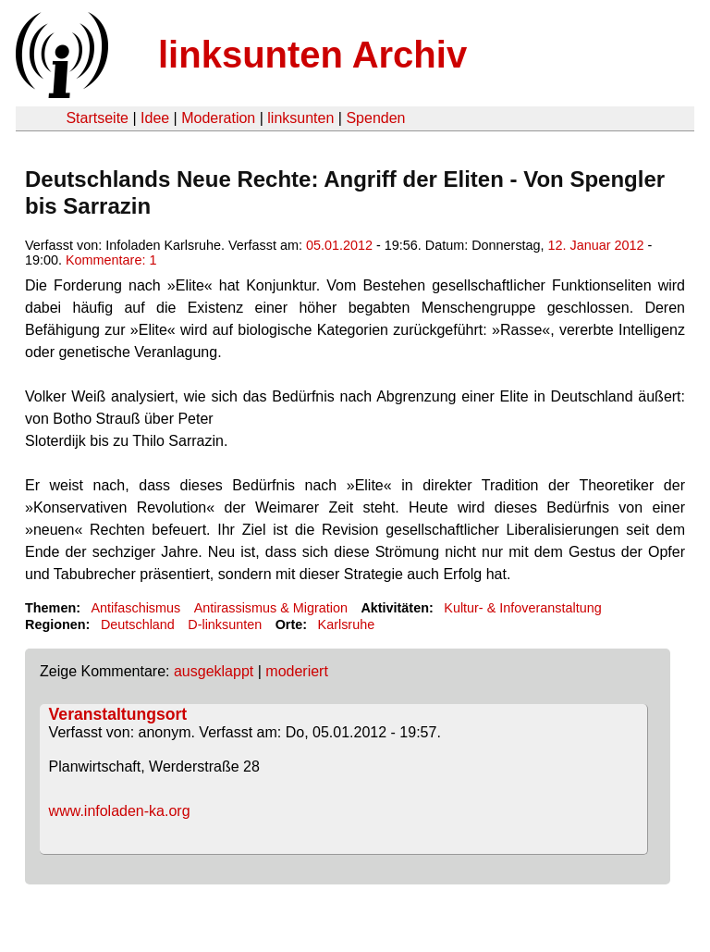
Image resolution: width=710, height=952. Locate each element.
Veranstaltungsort (118, 714)
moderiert (296, 671)
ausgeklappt (213, 671)
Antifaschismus (135, 607)
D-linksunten (225, 624)
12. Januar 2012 (596, 245)
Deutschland (138, 624)
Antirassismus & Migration (271, 607)
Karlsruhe (346, 624)
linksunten (300, 118)
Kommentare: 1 (111, 260)
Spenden (375, 118)
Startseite (97, 118)
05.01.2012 (339, 245)
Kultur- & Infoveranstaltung (522, 607)
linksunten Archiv (312, 54)
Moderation (218, 118)
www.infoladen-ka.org (119, 811)
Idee (155, 118)
